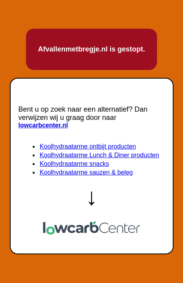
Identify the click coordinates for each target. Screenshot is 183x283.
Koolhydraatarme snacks (74, 163)
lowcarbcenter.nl (43, 125)
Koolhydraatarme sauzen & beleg (86, 172)
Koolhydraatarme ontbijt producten (88, 146)
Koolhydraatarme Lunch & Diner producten (99, 155)
